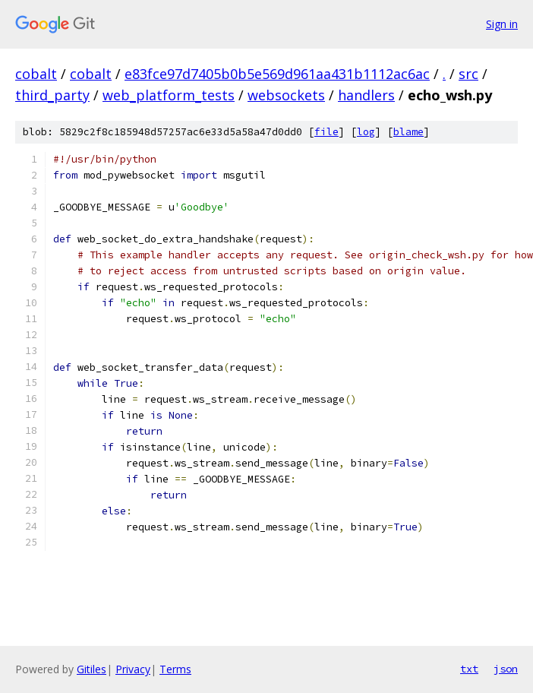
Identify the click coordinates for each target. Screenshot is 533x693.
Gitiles (91, 669)
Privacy (132, 669)
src (468, 74)
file (326, 131)
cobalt (36, 74)
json (506, 669)
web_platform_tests (168, 95)
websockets (286, 95)
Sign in (502, 24)
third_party (52, 95)
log (366, 131)
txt (469, 669)
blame (408, 131)
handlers (366, 95)
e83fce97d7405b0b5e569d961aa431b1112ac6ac (277, 74)
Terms (175, 669)
